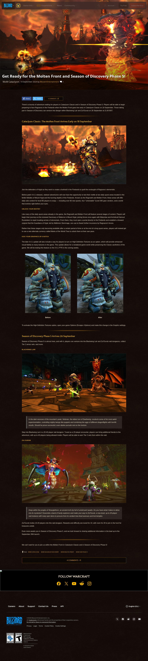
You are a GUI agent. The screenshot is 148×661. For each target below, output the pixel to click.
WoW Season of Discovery (50, 552)
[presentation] (8, 5)
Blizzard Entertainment (49, 81)
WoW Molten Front (67, 552)
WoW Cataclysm (33, 552)
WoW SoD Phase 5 (82, 552)
